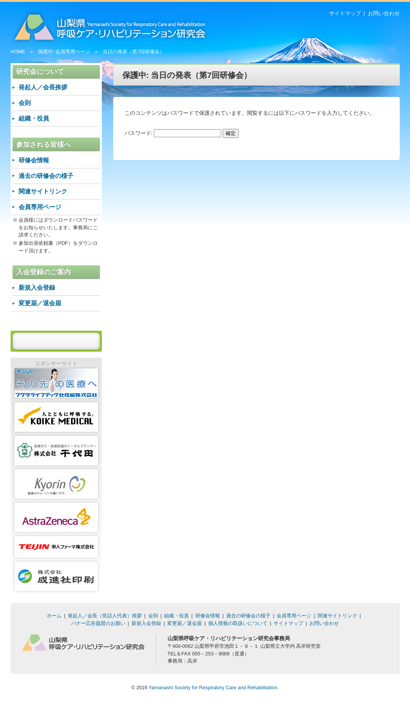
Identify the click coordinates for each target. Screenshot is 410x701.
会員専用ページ (40, 207)
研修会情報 (34, 160)
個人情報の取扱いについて (238, 623)
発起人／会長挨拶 (43, 87)
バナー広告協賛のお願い (98, 623)
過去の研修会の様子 (46, 176)
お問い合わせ (384, 13)
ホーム (54, 616)
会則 (25, 103)
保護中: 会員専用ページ (64, 51)
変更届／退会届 (40, 303)
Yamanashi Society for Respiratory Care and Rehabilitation (213, 687)
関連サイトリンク (43, 191)
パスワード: (173, 133)
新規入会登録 (37, 287)
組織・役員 (34, 118)
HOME (18, 51)
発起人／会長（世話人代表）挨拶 (105, 616)
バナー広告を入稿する (56, 341)
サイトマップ (345, 13)
